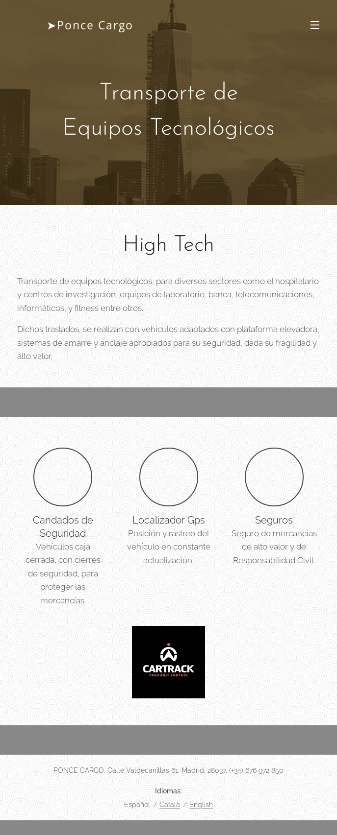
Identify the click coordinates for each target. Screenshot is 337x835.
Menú (315, 24)
